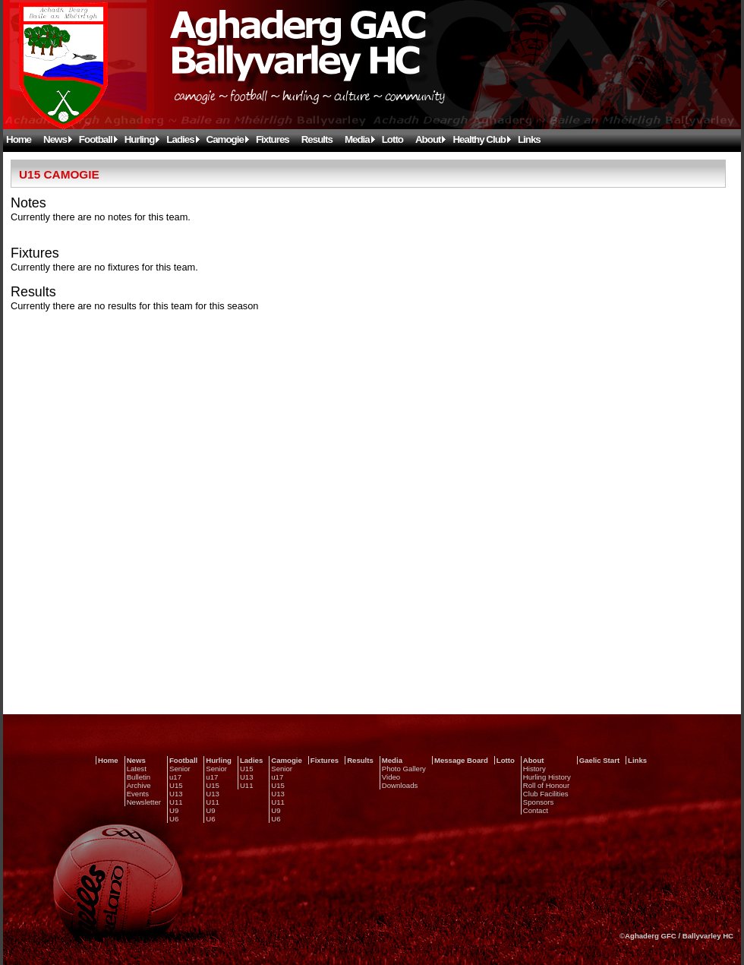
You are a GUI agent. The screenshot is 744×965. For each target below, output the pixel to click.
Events (138, 793)
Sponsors (538, 802)
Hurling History (547, 777)
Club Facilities (546, 793)
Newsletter (144, 802)
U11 (176, 802)
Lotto (392, 139)
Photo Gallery (404, 768)
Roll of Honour (546, 785)
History (534, 768)
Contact (535, 810)
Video (391, 777)
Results (317, 139)
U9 (173, 810)
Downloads (400, 785)
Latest (137, 768)
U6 (173, 819)
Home (18, 139)
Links (529, 139)
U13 (176, 793)
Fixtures (272, 139)
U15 (176, 785)
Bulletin (138, 777)
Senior (180, 768)
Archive (139, 785)
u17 (175, 777)
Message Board (461, 760)
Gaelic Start (599, 760)
